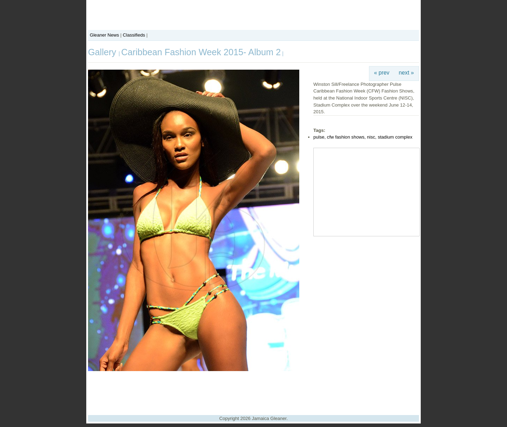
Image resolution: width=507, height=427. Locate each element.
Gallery (103, 52)
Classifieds (134, 35)
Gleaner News (104, 35)
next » (406, 73)
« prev (381, 73)
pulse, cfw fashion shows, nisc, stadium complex (362, 137)
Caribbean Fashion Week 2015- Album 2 (201, 52)
